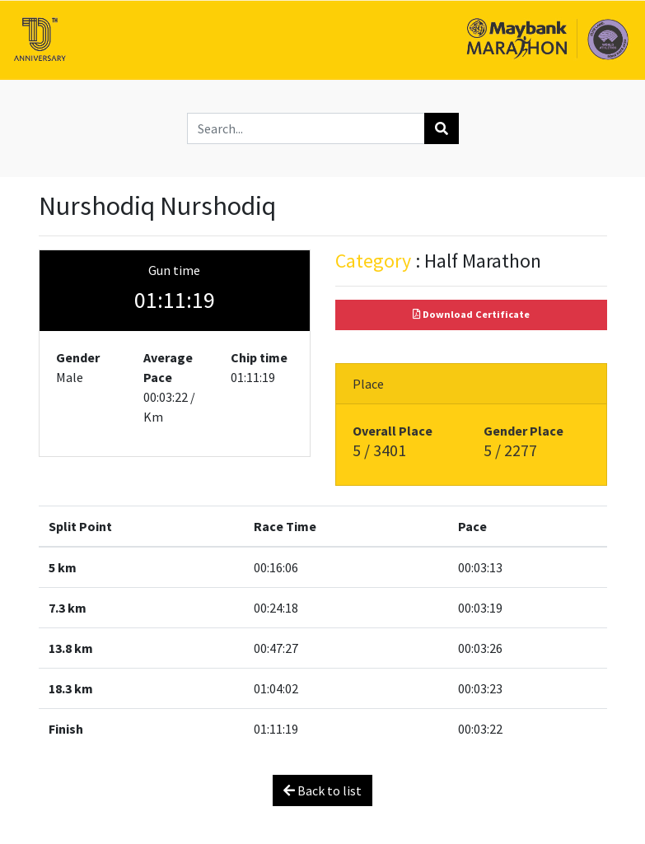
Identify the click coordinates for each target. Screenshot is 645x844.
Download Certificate (471, 314)
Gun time (174, 270)
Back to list (322, 790)
